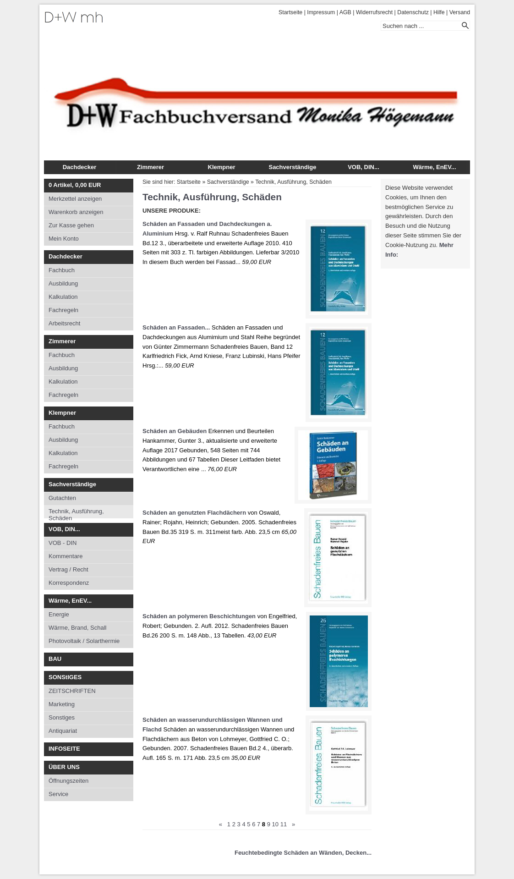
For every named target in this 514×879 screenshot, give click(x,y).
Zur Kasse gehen (71, 225)
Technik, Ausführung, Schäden (76, 513)
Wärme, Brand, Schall (77, 627)
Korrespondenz (69, 582)
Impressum (321, 12)
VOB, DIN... (363, 167)
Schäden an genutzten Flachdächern (194, 512)
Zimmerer (150, 167)
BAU (55, 658)
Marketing (62, 704)
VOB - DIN (63, 542)
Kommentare (65, 556)
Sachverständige (292, 167)
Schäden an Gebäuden (174, 431)
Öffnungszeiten (68, 780)
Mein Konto (64, 238)
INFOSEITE (64, 748)
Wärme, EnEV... (434, 167)
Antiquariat (63, 730)
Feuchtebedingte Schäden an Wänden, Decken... (303, 852)
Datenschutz (413, 12)
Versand (459, 12)
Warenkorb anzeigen (76, 212)
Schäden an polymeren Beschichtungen (199, 616)
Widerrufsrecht (374, 12)
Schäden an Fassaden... (176, 327)
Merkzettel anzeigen (75, 198)
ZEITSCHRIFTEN (72, 690)
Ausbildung (63, 283)
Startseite (290, 12)
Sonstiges (62, 717)
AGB (345, 12)
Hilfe (439, 12)
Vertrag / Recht (68, 569)
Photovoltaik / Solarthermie (84, 640)
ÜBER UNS (64, 767)
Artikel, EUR (75, 184)
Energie (59, 614)
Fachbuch (62, 270)
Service (58, 794)
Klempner (221, 167)
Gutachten (62, 497)
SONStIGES (65, 677)
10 (275, 824)
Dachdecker (80, 167)
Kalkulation (63, 296)
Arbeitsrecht (64, 323)
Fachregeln (63, 310)
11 (283, 824)
